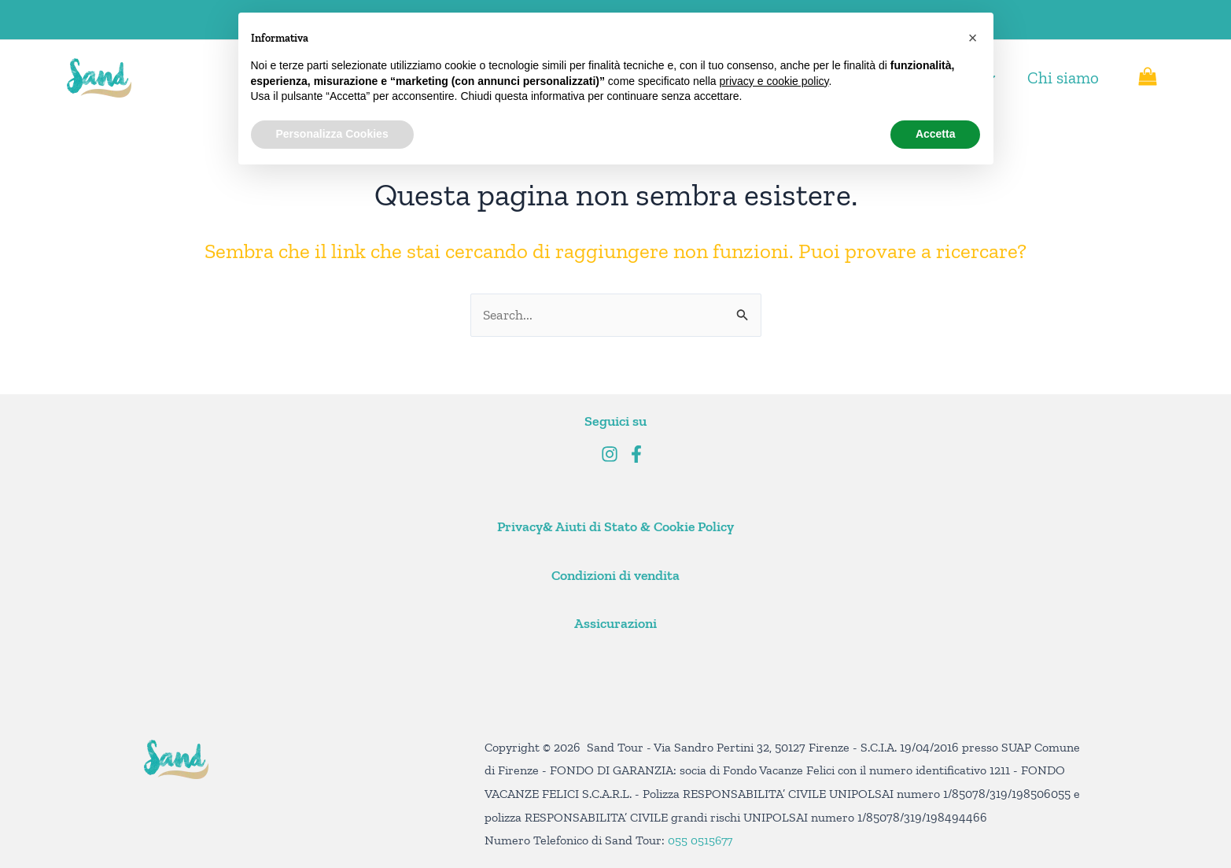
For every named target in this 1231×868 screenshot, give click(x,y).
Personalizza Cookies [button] (332, 133)
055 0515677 (701, 840)
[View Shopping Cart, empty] (1147, 77)
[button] (973, 37)
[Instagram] (609, 454)
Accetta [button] (936, 133)
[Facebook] (636, 454)
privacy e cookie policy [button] (773, 81)
